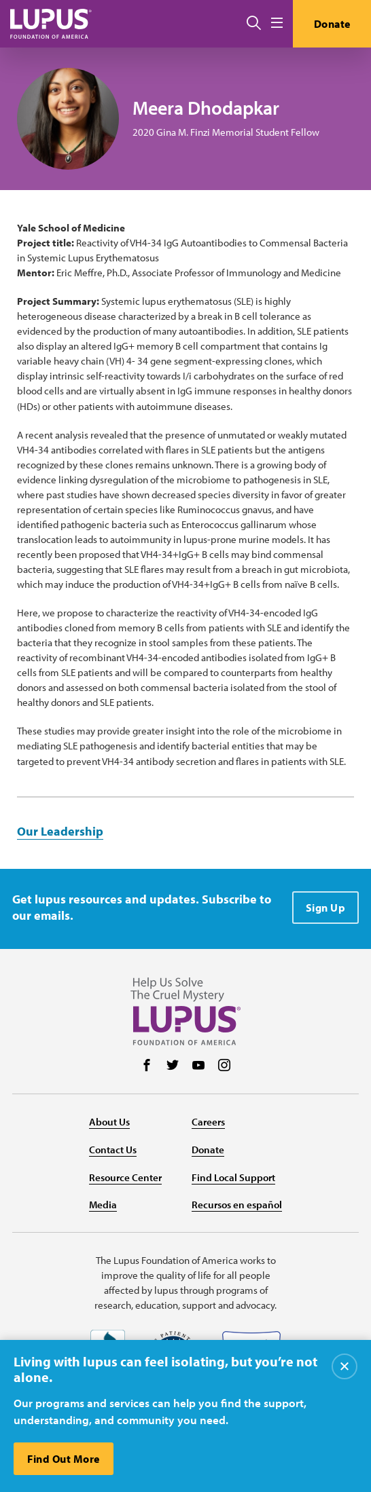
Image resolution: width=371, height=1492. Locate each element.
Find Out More (63, 1459)
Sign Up (326, 907)
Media (103, 1204)
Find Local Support (233, 1177)
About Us (109, 1121)
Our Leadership (60, 831)
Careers (208, 1121)
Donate (332, 24)
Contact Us (113, 1149)
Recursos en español (237, 1204)
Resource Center (125, 1177)
